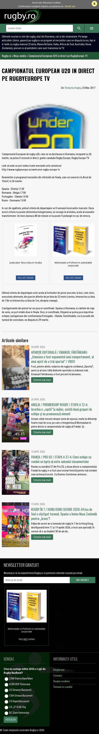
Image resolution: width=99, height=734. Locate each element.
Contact (57, 675)
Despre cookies (61, 681)
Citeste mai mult (42, 380)
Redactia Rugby (73, 87)
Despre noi (58, 670)
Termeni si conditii (62, 687)
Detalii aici (70, 6)
